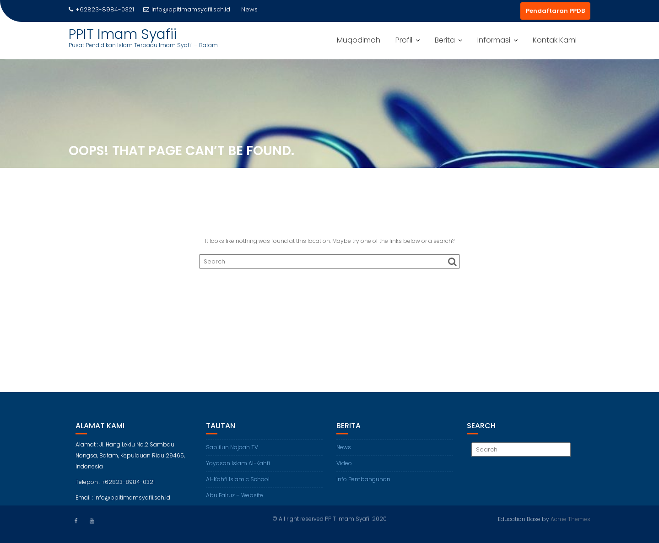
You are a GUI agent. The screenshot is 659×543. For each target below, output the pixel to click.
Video (344, 468)
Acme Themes (570, 518)
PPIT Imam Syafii (123, 34)
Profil (403, 40)
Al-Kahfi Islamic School (238, 484)
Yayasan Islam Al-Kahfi (238, 468)
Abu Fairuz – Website (234, 500)
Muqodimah (358, 40)
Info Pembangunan (363, 484)
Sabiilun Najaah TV (232, 452)
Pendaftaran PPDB (555, 10)
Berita (445, 40)
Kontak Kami (555, 40)
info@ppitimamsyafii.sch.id (186, 9)
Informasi (493, 40)
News (343, 452)
